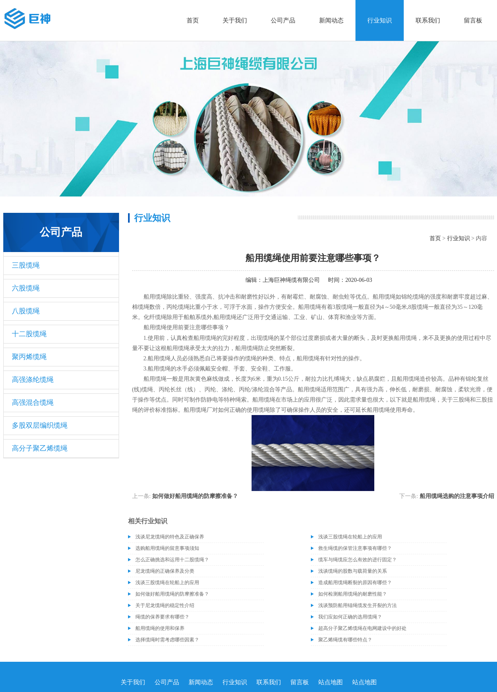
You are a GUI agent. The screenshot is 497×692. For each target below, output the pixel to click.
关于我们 (235, 20)
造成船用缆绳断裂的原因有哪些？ (355, 582)
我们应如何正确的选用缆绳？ (350, 617)
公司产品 (283, 20)
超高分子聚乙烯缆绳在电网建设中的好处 (362, 628)
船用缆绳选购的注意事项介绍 (457, 496)
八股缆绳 (26, 311)
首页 (193, 20)
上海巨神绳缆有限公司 (291, 280)
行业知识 (379, 20)
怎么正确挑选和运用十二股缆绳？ (172, 560)
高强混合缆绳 (33, 402)
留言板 (473, 20)
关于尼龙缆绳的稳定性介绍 (164, 605)
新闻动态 (331, 20)
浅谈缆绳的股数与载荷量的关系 (352, 571)
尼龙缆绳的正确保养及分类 (164, 571)
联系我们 (428, 20)
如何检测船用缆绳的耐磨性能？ (352, 594)
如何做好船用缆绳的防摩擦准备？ (195, 496)
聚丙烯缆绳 (29, 357)
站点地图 (330, 682)
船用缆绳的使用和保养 (159, 628)
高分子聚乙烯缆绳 (39, 448)
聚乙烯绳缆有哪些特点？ (345, 640)
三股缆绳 (26, 265)
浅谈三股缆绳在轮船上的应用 (350, 537)
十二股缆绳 (29, 334)
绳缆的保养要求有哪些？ (162, 617)
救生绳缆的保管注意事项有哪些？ (355, 548)
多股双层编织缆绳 (39, 425)
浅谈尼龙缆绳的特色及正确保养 (169, 537)
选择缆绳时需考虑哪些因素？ (167, 640)
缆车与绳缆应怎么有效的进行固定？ (357, 560)
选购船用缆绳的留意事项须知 (167, 548)
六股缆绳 (26, 288)
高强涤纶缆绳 (33, 380)
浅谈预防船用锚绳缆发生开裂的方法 (357, 605)
